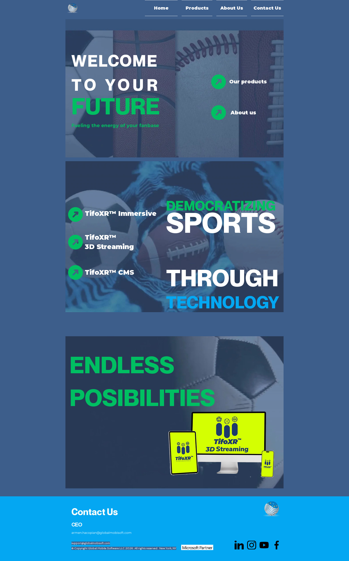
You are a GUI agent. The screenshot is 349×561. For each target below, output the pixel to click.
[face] (276, 545)
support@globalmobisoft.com (90, 543)
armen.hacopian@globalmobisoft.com (101, 533)
